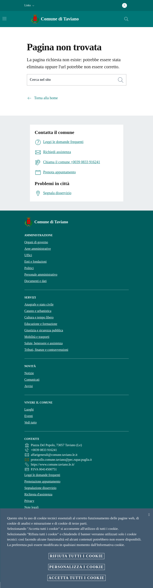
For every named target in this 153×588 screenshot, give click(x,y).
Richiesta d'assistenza (38, 494)
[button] (29, 5)
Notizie (29, 373)
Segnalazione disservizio (40, 488)
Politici (29, 268)
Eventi (28, 416)
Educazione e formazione (40, 324)
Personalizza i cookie (76, 567)
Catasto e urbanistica (37, 311)
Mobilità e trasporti (37, 336)
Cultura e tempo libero (39, 317)
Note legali (31, 507)
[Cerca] (126, 19)
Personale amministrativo (40, 274)
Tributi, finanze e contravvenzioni (46, 349)
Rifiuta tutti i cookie (76, 556)
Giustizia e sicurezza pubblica (43, 330)
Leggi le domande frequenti (42, 475)
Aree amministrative (37, 248)
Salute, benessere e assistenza (43, 343)
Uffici (28, 255)
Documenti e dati (35, 281)
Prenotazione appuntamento (42, 481)
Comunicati (32, 379)
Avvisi (28, 386)
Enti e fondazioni (35, 261)
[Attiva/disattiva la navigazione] (4, 18)
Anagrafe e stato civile (39, 304)
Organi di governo (36, 242)
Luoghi (29, 409)
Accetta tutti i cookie (76, 578)
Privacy (29, 501)
